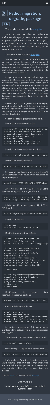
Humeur (15, 386)
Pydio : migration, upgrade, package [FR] (21, 19)
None (22, 386)
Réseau (29, 386)
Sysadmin (35, 375)
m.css (40, 400)
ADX (4, 2)
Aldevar (12, 375)
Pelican (31, 400)
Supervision (39, 386)
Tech (30, 388)
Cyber (7, 386)
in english (37, 29)
